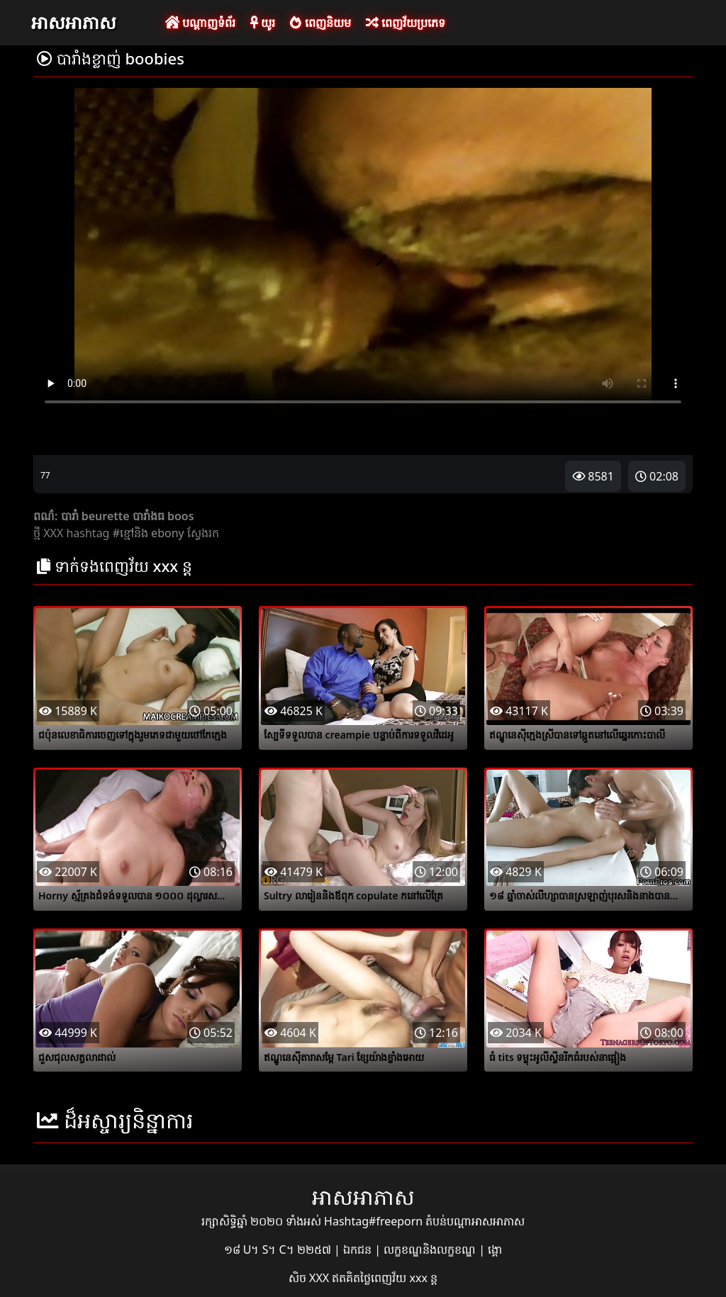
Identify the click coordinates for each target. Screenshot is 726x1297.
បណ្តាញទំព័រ (200, 22)
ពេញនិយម (320, 22)
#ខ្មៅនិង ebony (148, 533)
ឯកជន (358, 1249)
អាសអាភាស (73, 22)
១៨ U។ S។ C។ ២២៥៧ (279, 1249)
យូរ (262, 22)
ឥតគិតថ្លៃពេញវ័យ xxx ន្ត (384, 1278)
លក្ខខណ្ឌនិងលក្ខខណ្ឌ (431, 1249)
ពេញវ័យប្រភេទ (405, 22)
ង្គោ (495, 1249)
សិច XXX (310, 1278)
